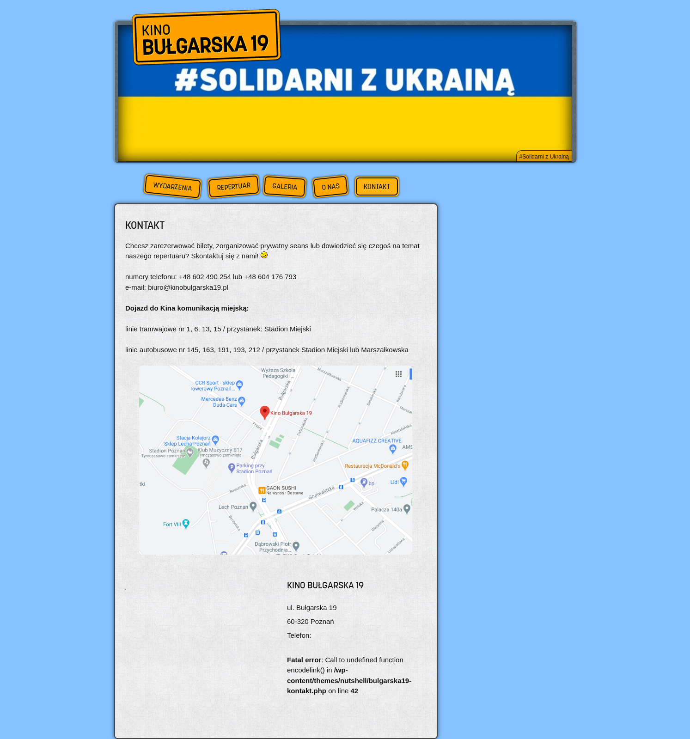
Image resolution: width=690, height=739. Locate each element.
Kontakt (377, 186)
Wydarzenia (172, 187)
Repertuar (233, 186)
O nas (330, 186)
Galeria (284, 186)
